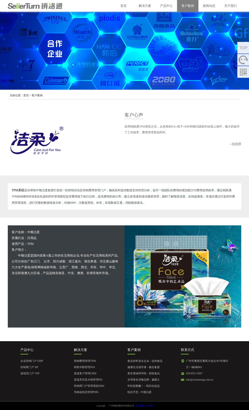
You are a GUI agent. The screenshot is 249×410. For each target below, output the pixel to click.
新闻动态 (209, 5)
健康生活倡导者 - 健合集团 (143, 367)
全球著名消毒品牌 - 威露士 (143, 379)
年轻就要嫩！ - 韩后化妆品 (143, 385)
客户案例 (187, 5)
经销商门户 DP (29, 367)
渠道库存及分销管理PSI (88, 379)
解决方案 (145, 5)
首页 (123, 5)
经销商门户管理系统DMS (89, 385)
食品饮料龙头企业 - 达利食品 (144, 361)
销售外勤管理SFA (84, 367)
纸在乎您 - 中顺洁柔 (139, 392)
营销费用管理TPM (85, 361)
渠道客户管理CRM (85, 373)
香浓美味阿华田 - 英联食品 (143, 373)
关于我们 (230, 5)
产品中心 (166, 5)
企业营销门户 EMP (31, 361)
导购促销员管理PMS (86, 392)
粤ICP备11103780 (144, 405)
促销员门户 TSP (29, 373)
